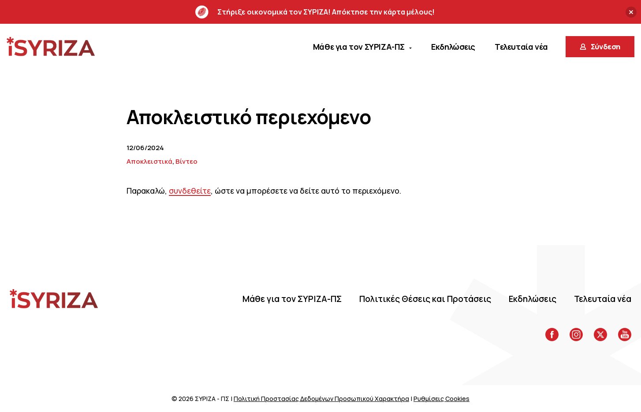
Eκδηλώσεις (532, 299)
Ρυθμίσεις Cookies (442, 398)
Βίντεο (186, 161)
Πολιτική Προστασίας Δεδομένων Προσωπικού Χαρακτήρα (321, 398)
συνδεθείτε (190, 190)
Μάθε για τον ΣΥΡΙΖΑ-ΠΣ (292, 299)
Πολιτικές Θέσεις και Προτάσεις (425, 299)
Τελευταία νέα (602, 299)
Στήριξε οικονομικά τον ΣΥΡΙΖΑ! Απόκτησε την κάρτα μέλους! (315, 11)
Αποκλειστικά (149, 161)
